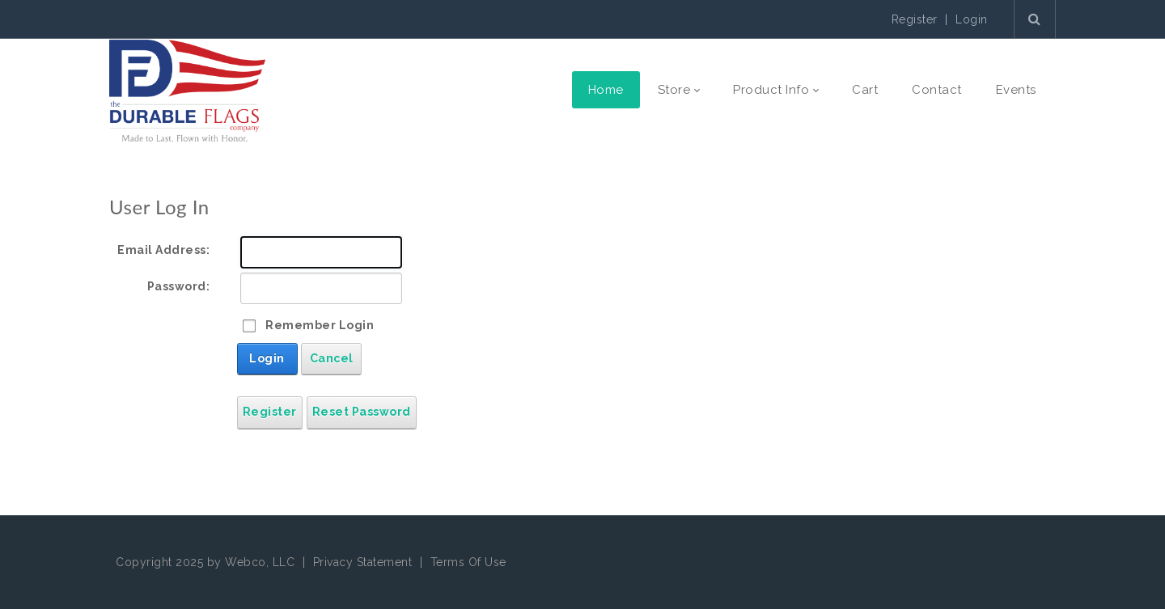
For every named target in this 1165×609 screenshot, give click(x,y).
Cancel (332, 358)
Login (971, 19)
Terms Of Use (468, 562)
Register (915, 19)
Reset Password (361, 411)
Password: (178, 286)
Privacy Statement (363, 562)
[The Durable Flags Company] (187, 89)
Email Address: (163, 249)
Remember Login (319, 325)
